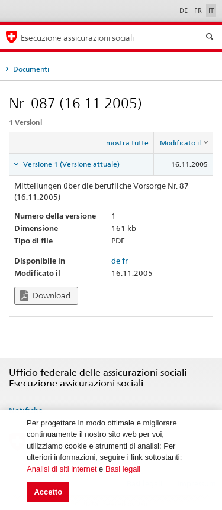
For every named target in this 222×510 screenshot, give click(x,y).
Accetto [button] (48, 492)
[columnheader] (183, 143)
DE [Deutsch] (184, 11)
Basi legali (122, 468)
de (115, 260)
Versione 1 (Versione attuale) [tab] (70, 164)
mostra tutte (127, 142)
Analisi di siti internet (62, 468)
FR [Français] (199, 11)
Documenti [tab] (30, 68)
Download (45, 295)
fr (125, 260)
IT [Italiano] (211, 11)
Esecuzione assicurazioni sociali (77, 38)
